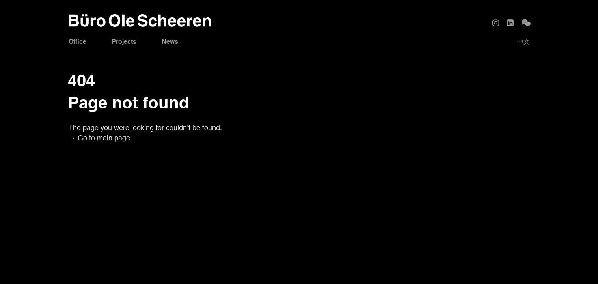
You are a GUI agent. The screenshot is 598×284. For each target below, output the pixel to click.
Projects (124, 42)
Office (77, 42)
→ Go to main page (99, 138)
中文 (523, 42)
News (170, 42)
